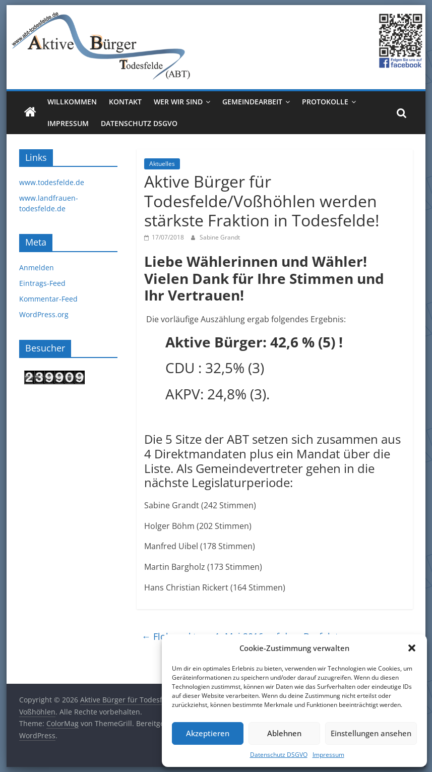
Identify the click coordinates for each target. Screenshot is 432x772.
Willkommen (72, 101)
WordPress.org (44, 314)
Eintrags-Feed (42, 283)
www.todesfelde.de (51, 182)
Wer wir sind (178, 101)
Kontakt (125, 101)
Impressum (328, 754)
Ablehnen (284, 733)
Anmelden (36, 267)
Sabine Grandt (220, 237)
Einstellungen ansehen (371, 733)
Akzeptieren (207, 733)
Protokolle (325, 101)
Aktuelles (162, 163)
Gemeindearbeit (252, 101)
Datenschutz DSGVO (278, 754)
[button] (412, 648)
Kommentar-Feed (48, 299)
